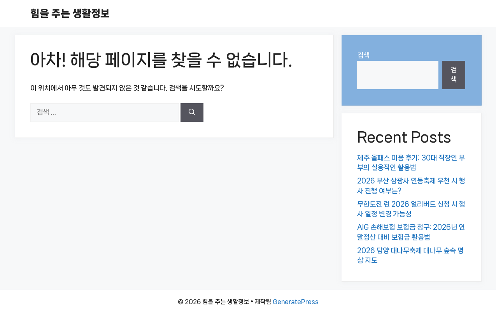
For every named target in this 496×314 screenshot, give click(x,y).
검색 (363, 55)
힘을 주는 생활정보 (70, 13)
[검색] (192, 112)
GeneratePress (296, 301)
